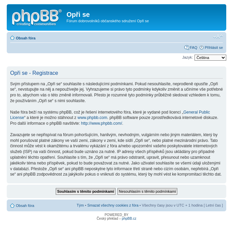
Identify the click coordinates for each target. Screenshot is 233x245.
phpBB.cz (129, 218)
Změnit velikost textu (218, 37)
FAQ (193, 47)
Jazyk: (187, 57)
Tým (80, 205)
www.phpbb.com (92, 117)
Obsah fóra (25, 38)
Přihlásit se (214, 47)
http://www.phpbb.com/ (101, 123)
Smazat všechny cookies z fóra (112, 205)
